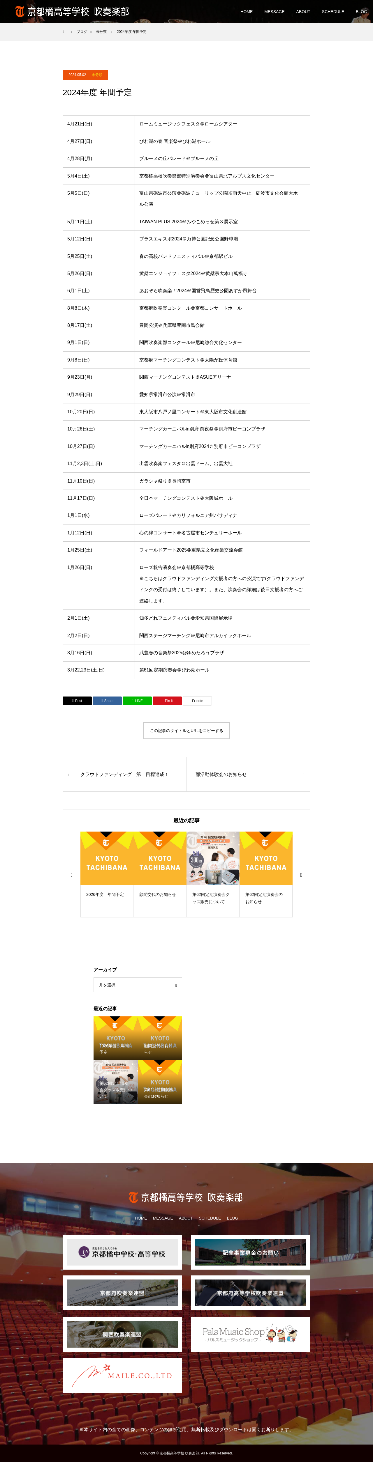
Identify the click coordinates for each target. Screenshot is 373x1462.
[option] (106, 874)
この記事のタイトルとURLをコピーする (186, 730)
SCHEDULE (333, 11)
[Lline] (137, 701)
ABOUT (303, 11)
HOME (246, 11)
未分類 (97, 75)
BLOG (361, 11)
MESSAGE (274, 11)
